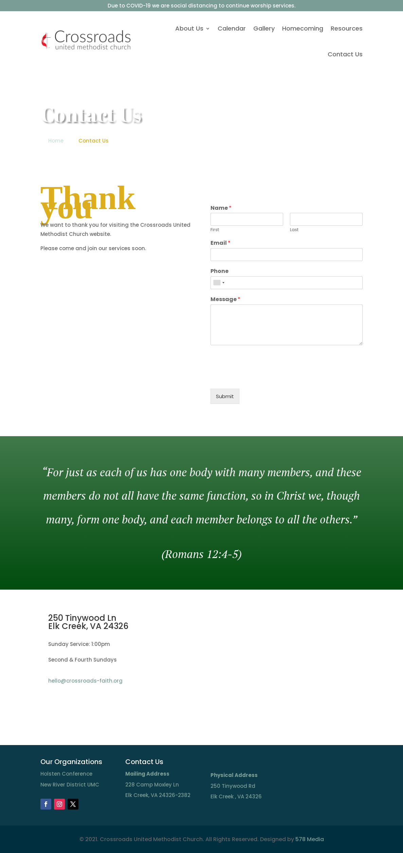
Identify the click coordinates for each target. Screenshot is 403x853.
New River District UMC (69, 784)
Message (225, 299)
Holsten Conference (66, 773)
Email (220, 243)
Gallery (264, 28)
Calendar (232, 28)
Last (294, 230)
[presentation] (262, 377)
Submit (225, 396)
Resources (347, 28)
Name (221, 208)
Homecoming (302, 28)
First (214, 230)
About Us (189, 28)
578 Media (309, 839)
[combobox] (218, 283)
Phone (219, 271)
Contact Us (345, 54)
